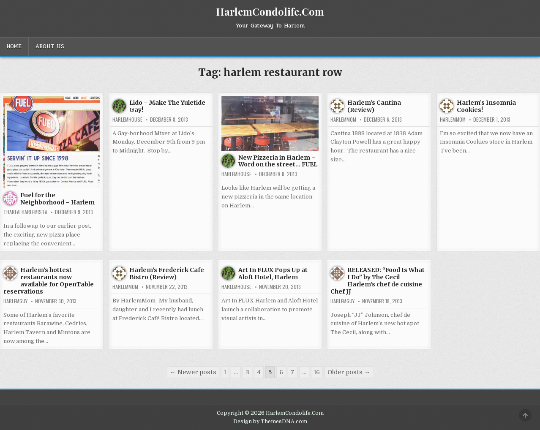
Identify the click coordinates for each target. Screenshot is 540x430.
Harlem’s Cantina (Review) (374, 106)
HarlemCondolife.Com (270, 11)
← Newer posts (193, 372)
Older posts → (348, 372)
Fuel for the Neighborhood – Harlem (57, 198)
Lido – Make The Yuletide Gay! (167, 106)
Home (14, 46)
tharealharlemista (25, 212)
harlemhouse (127, 119)
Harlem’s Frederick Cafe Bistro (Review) (166, 273)
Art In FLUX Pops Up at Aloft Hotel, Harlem (273, 273)
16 (317, 372)
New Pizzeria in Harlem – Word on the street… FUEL (277, 161)
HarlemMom (343, 119)
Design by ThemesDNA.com (270, 422)
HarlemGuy (15, 301)
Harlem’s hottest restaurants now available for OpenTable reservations (48, 280)
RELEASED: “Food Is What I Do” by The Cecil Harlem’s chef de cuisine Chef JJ (377, 280)
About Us (49, 46)
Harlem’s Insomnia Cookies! (486, 106)
